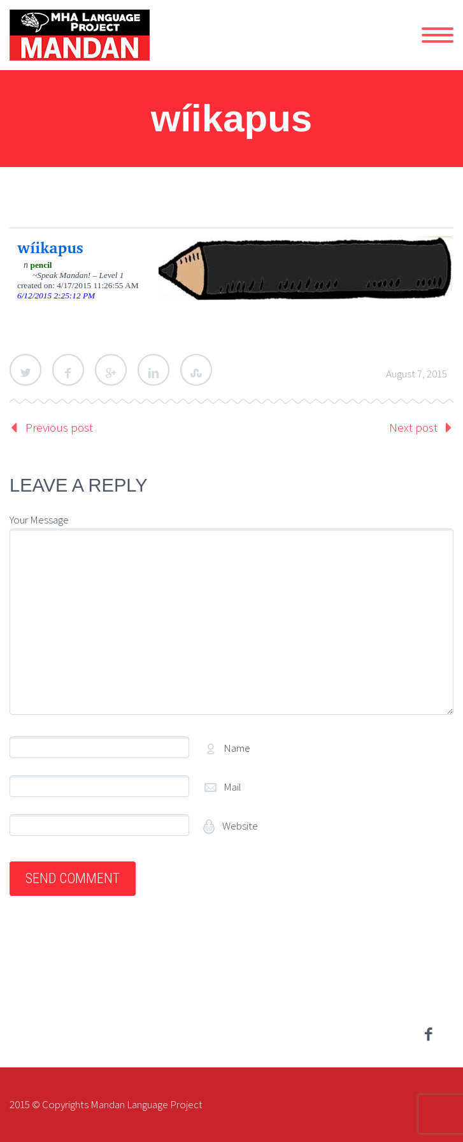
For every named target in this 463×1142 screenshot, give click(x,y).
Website (239, 826)
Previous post (59, 427)
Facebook (68, 370)
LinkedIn (153, 370)
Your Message (39, 520)
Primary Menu (437, 35)
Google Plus (111, 370)
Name (237, 748)
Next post (413, 427)
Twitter (25, 370)
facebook (428, 1034)
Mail (232, 787)
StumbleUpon (196, 370)
